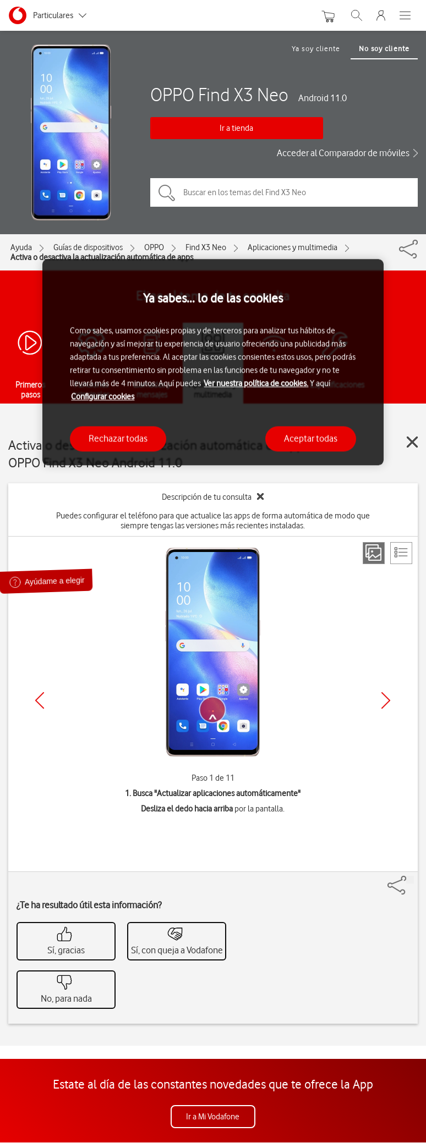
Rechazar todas (118, 438)
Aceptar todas (310, 438)
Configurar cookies (102, 397)
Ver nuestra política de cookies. (256, 384)
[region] (212, 362)
